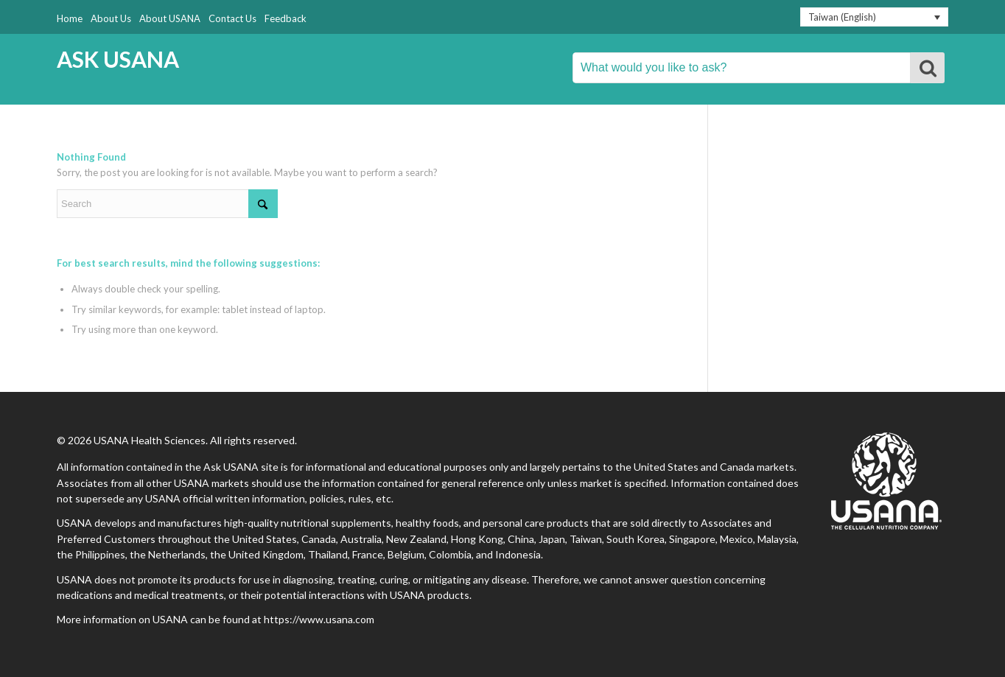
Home (70, 18)
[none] (874, 17)
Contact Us (232, 18)
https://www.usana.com (319, 619)
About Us (111, 18)
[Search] (167, 203)
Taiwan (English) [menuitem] (842, 17)
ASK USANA (118, 59)
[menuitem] (874, 17)
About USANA (169, 18)
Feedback (286, 18)
